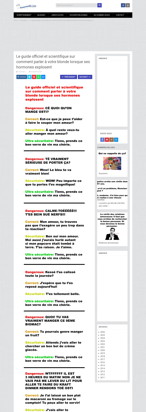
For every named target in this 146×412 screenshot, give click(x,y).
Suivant (84, 77)
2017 (102, 359)
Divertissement (24, 15)
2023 (102, 341)
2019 (102, 353)
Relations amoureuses (109, 243)
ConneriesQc (21, 71)
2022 (102, 344)
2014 (102, 368)
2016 (102, 362)
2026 (102, 332)
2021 (102, 347)
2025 (102, 335)
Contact (120, 15)
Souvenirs (103, 173)
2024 (102, 338)
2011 (102, 377)
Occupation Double (78, 15)
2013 (102, 371)
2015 (102, 365)
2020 (102, 350)
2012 (102, 374)
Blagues (41, 15)
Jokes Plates (57, 15)
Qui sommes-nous (102, 15)
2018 (102, 356)
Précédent (69, 77)
